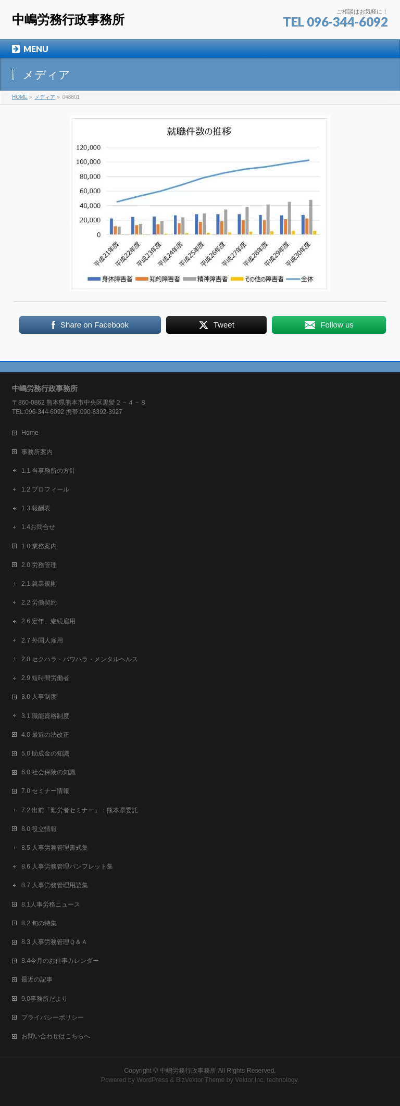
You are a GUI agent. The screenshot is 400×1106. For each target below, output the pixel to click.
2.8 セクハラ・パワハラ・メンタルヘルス (79, 659)
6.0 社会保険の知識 (48, 772)
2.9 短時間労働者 (45, 678)
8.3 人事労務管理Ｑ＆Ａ (54, 942)
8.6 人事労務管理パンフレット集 (67, 866)
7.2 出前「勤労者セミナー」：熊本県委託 (79, 810)
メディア (44, 97)
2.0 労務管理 (39, 565)
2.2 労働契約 (39, 602)
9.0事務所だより (44, 998)
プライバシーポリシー (52, 1017)
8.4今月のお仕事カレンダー (60, 960)
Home (30, 432)
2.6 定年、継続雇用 (48, 621)
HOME (20, 97)
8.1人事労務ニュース (50, 904)
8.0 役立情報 (39, 829)
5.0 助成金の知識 (45, 753)
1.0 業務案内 (39, 546)
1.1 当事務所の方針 (48, 470)
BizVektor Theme (200, 1080)
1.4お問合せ (38, 527)
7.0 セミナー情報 (45, 791)
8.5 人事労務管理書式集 (54, 847)
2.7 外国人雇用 (42, 640)
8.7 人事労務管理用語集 (54, 885)
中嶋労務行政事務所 (68, 19)
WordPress (152, 1080)
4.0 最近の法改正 (45, 734)
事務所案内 (37, 452)
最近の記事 (37, 979)
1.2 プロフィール (45, 489)
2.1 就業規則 (39, 583)
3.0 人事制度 (39, 696)
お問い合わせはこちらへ (55, 1036)
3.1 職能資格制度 (45, 716)
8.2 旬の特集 (39, 923)
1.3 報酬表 (36, 508)
